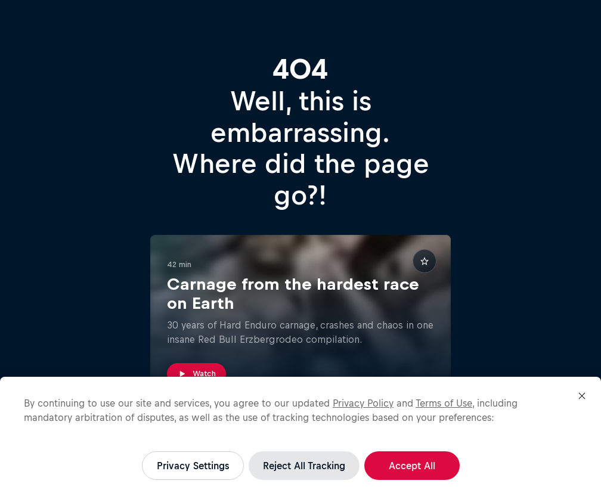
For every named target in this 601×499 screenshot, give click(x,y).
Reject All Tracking (304, 465)
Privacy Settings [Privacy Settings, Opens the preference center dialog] (193, 465)
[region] (300, 438)
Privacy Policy (363, 403)
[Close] (582, 396)
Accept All (412, 465)
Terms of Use (444, 403)
